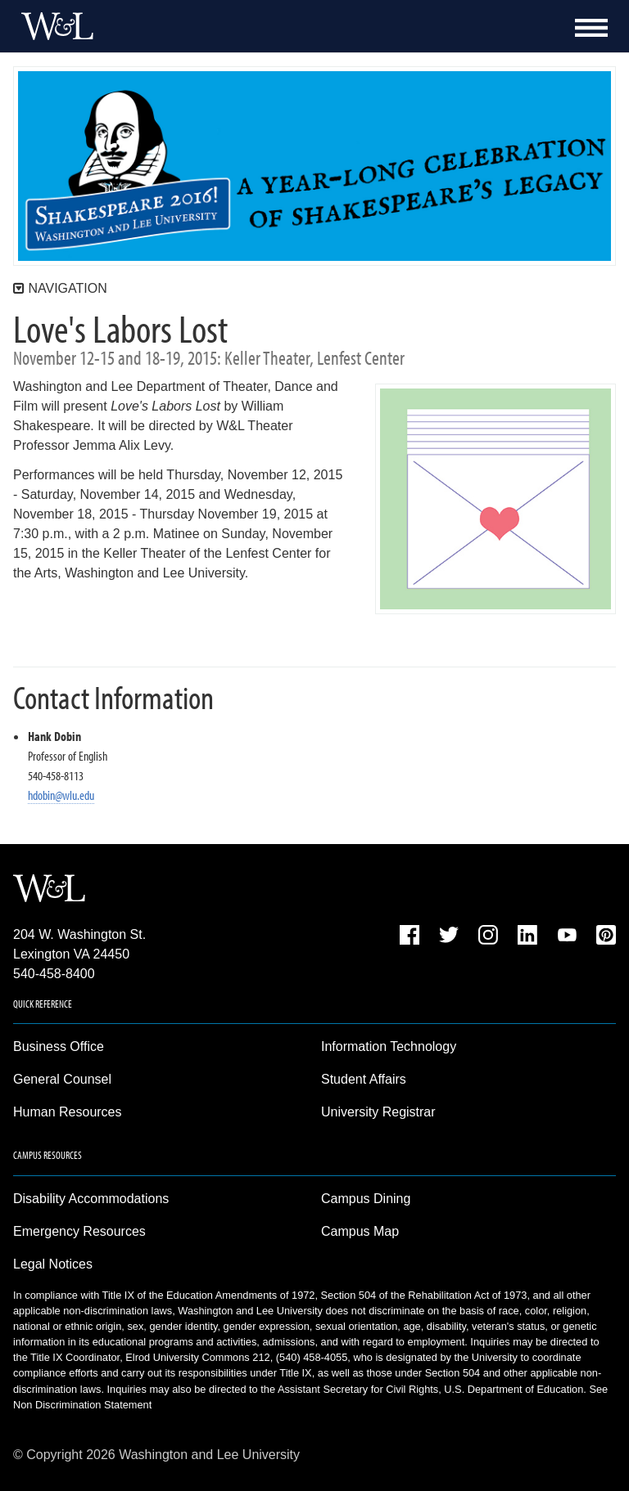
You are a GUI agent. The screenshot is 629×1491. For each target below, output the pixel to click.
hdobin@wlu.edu (61, 795)
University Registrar (378, 1112)
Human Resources (67, 1112)
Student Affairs (363, 1079)
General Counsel (62, 1079)
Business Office (58, 1046)
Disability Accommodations (91, 1199)
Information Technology (388, 1046)
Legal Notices (53, 1264)
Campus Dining (365, 1199)
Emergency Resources (79, 1231)
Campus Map (360, 1231)
